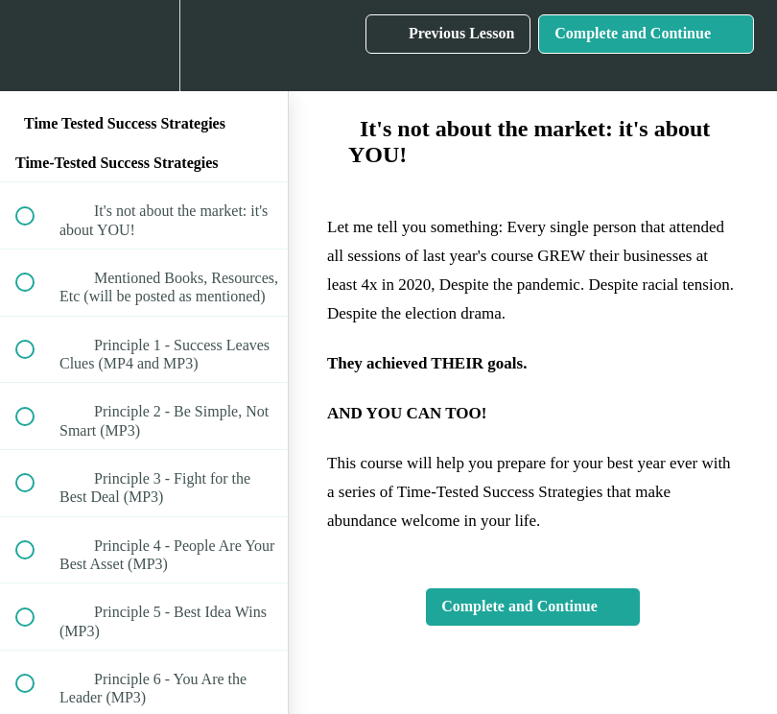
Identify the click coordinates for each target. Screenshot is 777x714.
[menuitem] (143, 45)
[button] (35, 45)
